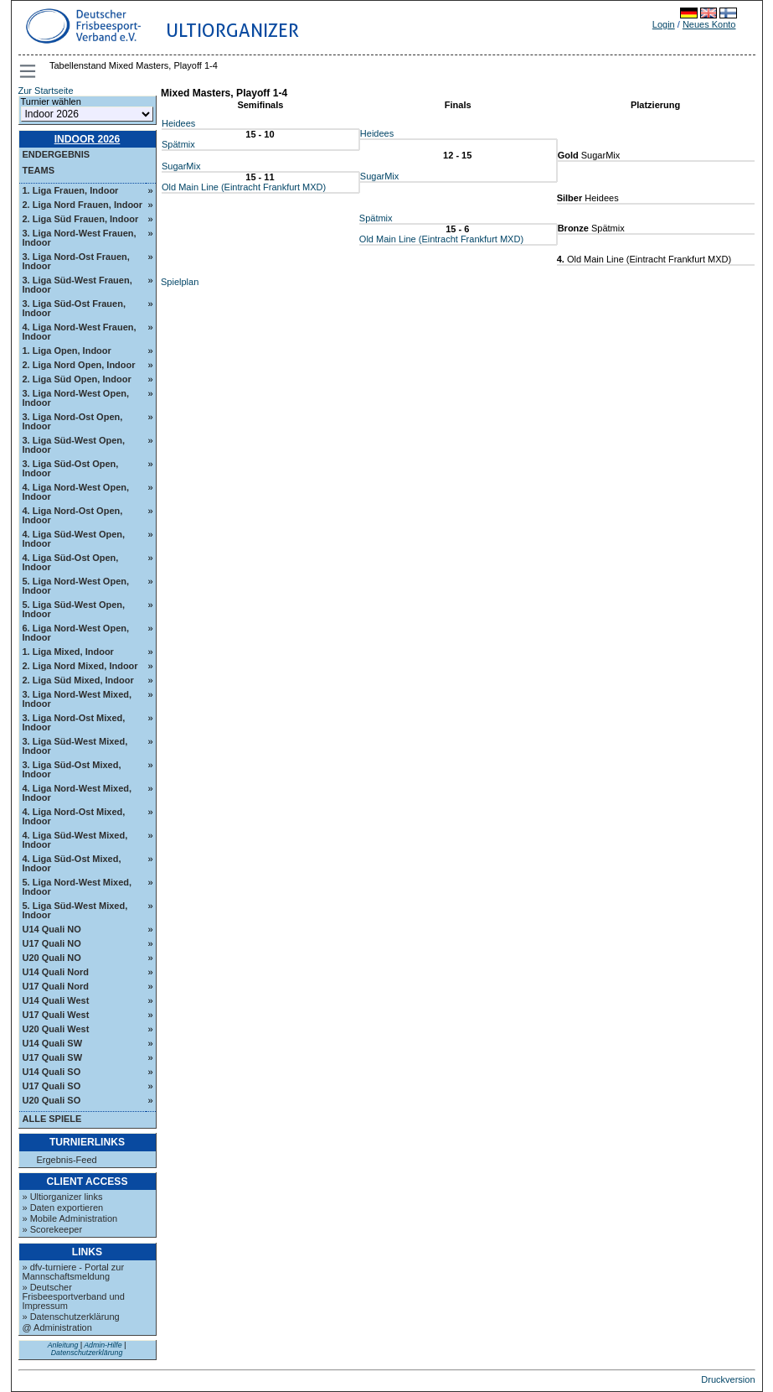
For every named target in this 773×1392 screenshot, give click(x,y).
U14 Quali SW (53, 1043)
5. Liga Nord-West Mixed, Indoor (77, 886)
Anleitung (63, 1345)
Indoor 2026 (87, 139)
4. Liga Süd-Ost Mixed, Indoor (72, 863)
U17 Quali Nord (56, 986)
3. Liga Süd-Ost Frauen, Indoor (74, 308)
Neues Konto (709, 24)
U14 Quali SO (52, 1072)
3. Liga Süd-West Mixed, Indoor (75, 746)
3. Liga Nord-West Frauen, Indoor (80, 237)
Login (663, 24)
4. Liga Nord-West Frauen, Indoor (80, 331)
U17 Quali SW (53, 1057)
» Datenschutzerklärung (71, 1316)
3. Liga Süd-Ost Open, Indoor (71, 468)
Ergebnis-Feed (67, 1160)
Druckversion (728, 1379)
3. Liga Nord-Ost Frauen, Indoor (76, 261)
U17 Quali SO (52, 1086)
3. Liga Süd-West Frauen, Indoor (77, 284)
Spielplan (179, 282)
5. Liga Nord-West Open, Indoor (76, 585)
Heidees (178, 123)
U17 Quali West (56, 1015)
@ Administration (57, 1327)
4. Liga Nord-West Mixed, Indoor (77, 792)
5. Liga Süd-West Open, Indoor (74, 609)
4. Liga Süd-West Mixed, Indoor (75, 839)
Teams (39, 170)
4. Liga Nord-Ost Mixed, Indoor (74, 816)
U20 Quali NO (52, 958)
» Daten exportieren (63, 1207)
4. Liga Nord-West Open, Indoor (76, 491)
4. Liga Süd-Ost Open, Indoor (71, 562)
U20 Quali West (56, 1029)
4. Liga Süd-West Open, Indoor (74, 538)
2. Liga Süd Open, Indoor (77, 379)
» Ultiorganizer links (63, 1197)
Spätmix (178, 144)
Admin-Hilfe (102, 1345)
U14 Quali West (56, 1000)
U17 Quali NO (52, 943)
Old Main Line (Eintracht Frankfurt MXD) (244, 187)
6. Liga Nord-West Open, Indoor (76, 632)
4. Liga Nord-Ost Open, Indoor (73, 515)
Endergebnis (56, 154)
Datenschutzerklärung (87, 1352)
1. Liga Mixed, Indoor (68, 652)
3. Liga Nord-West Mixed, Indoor (77, 699)
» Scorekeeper (53, 1229)
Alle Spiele (52, 1119)
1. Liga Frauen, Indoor (71, 190)
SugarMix (181, 166)
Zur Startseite (46, 91)
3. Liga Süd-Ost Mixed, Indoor (72, 769)
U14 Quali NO (52, 929)
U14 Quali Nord (56, 972)
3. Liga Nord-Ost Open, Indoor (73, 421)
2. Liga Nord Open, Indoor (79, 365)
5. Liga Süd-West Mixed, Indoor (75, 910)
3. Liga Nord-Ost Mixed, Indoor (74, 722)
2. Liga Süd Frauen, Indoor (81, 219)
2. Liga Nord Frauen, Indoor (83, 205)
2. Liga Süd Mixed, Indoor (78, 680)
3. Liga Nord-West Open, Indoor (76, 398)
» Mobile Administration (70, 1218)
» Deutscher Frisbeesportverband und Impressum (74, 1296)
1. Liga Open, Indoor (67, 350)
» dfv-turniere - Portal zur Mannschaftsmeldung (74, 1271)
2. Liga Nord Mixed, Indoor (80, 666)
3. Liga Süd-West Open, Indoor (74, 444)
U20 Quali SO (52, 1100)
